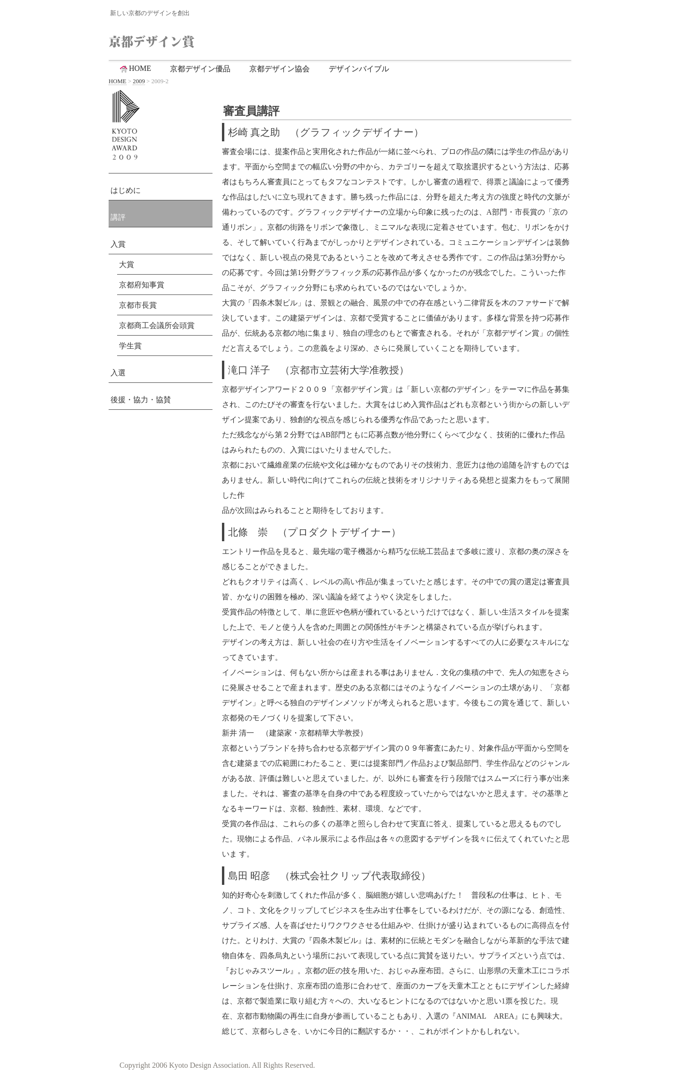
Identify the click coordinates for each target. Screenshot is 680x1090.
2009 (139, 81)
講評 (118, 217)
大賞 (126, 264)
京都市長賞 (138, 305)
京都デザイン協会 (279, 69)
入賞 (118, 244)
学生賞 (130, 346)
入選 (118, 373)
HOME (135, 68)
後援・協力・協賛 (140, 400)
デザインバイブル (359, 69)
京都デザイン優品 (200, 69)
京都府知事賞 (141, 285)
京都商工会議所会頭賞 (157, 325)
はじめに (125, 190)
